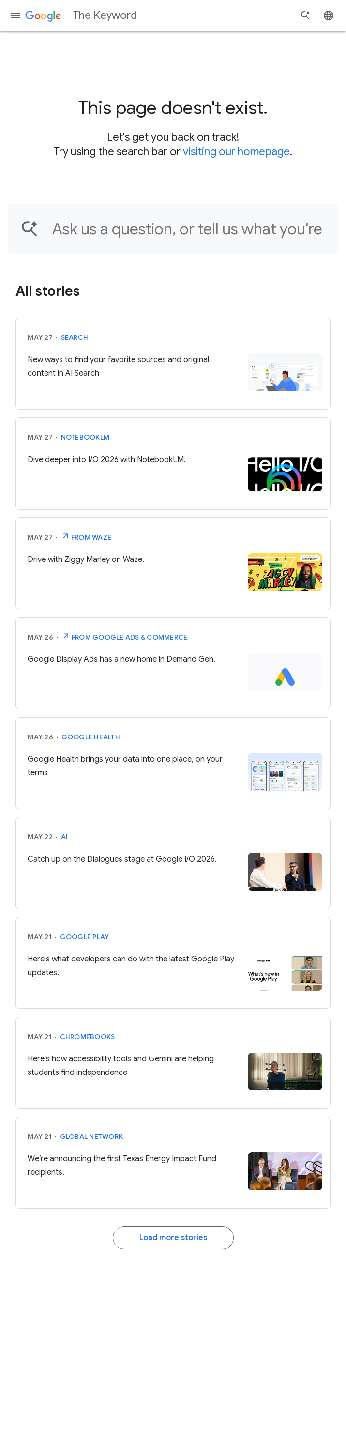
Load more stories (173, 1238)
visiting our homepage (236, 151)
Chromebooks (87, 1036)
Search (75, 337)
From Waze (86, 536)
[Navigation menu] (15, 15)
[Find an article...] (189, 228)
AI (64, 836)
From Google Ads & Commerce (124, 636)
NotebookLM (85, 437)
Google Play (84, 936)
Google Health (90, 737)
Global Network (91, 1136)
